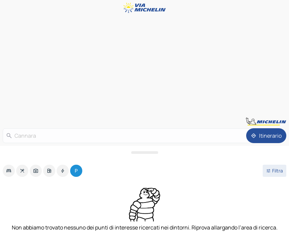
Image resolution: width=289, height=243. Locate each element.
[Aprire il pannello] (144, 152)
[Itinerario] (266, 135)
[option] (9, 171)
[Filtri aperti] (274, 171)
